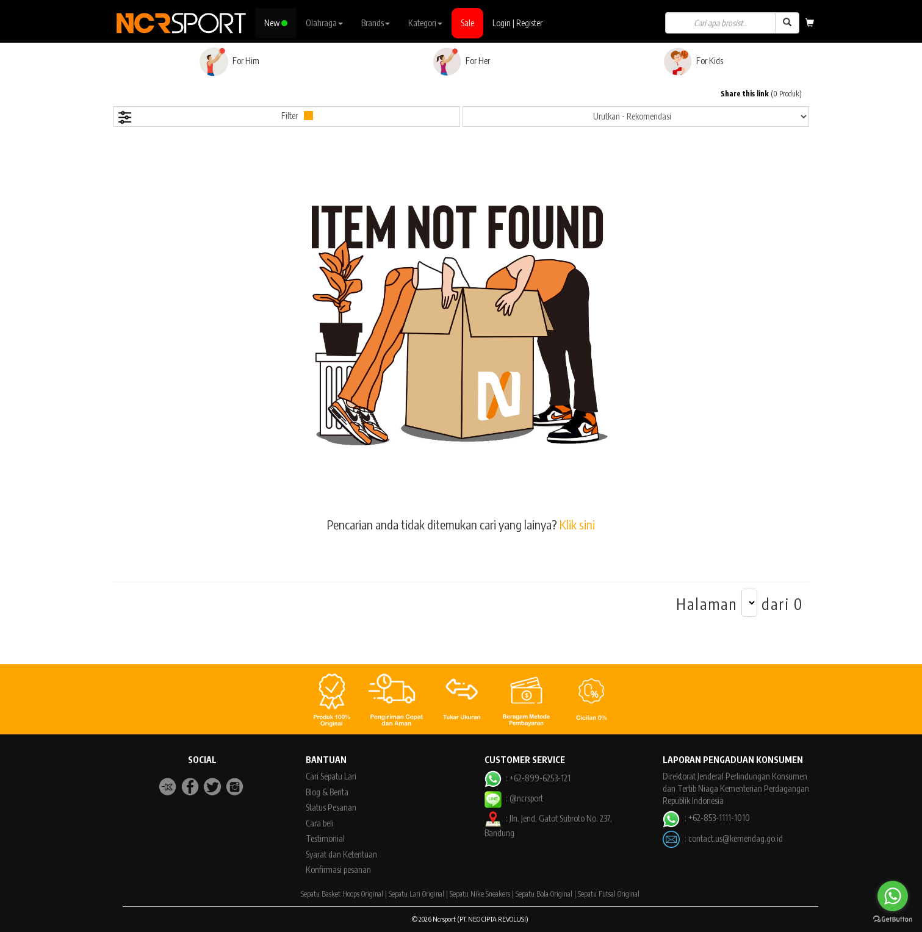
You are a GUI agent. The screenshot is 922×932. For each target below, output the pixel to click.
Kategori (425, 23)
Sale (467, 23)
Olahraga (324, 23)
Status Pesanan (331, 807)
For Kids (693, 61)
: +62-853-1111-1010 (706, 817)
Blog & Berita (327, 792)
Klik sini (577, 524)
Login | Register (517, 23)
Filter (215, 117)
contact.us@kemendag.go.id (735, 838)
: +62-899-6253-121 (527, 778)
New (275, 23)
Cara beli (320, 823)
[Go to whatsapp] (892, 896)
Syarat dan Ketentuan (341, 854)
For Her (461, 61)
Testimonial (325, 838)
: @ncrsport (513, 798)
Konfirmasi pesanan (338, 869)
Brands (375, 23)
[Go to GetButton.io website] (892, 919)
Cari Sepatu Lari (331, 776)
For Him (229, 61)
